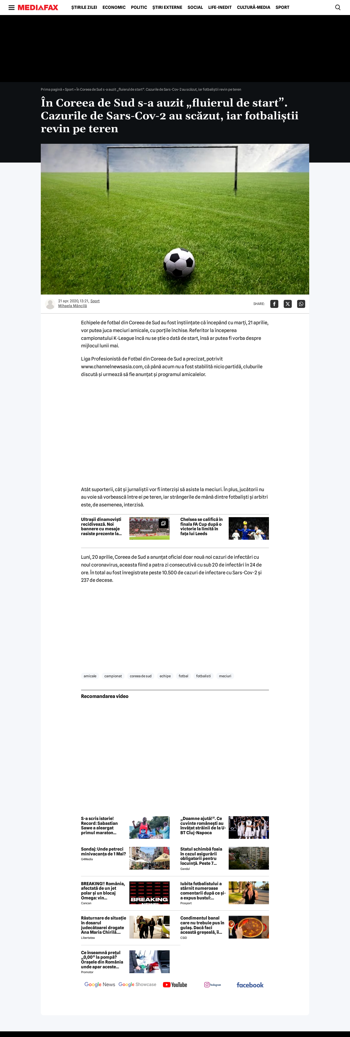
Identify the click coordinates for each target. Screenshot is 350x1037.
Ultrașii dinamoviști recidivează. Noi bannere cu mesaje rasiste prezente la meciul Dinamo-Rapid (103, 526)
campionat (113, 676)
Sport (282, 7)
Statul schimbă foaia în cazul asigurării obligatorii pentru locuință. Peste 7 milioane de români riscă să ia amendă (201, 856)
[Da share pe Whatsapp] (301, 304)
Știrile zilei (84, 7)
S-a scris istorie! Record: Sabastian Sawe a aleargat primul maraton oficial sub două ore (101, 825)
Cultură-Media (253, 7)
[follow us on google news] (100, 985)
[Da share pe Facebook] (274, 304)
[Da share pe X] (288, 304)
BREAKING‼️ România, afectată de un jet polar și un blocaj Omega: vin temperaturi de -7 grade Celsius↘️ (103, 890)
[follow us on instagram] (212, 985)
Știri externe (167, 7)
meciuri (225, 676)
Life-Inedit (220, 7)
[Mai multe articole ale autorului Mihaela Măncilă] (50, 304)
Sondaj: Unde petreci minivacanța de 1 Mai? (103, 851)
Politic (139, 7)
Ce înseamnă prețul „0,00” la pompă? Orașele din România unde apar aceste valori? (102, 959)
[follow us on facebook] (250, 985)
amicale (90, 676)
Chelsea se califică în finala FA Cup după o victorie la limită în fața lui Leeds (201, 526)
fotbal (183, 676)
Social (195, 7)
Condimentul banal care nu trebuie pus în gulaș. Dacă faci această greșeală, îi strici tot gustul (202, 925)
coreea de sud (141, 676)
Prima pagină (51, 89)
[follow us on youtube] (175, 985)
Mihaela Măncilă (72, 306)
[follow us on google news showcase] (137, 985)
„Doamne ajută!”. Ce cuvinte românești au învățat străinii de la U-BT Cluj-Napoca (203, 825)
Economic (114, 7)
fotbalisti (203, 676)
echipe (165, 676)
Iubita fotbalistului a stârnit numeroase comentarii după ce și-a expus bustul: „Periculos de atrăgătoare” (203, 890)
